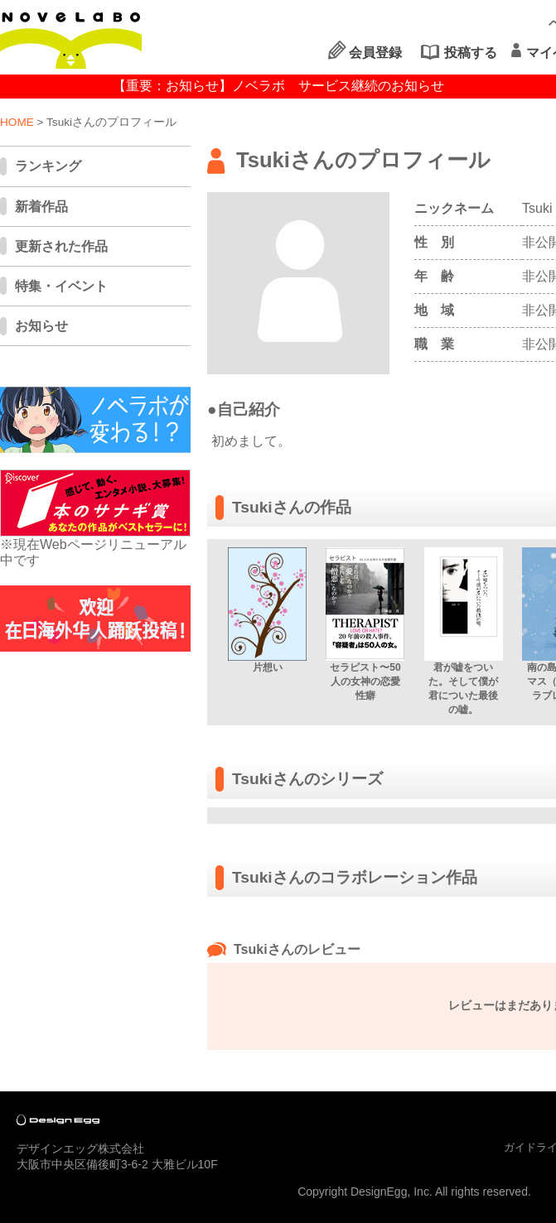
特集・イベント (61, 286)
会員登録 (375, 53)
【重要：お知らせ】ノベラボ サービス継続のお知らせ (278, 86)
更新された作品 (61, 246)
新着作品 (41, 207)
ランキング (48, 166)
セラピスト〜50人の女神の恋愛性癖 (365, 681)
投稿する (470, 53)
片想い (268, 667)
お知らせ (41, 326)
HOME (17, 122)
